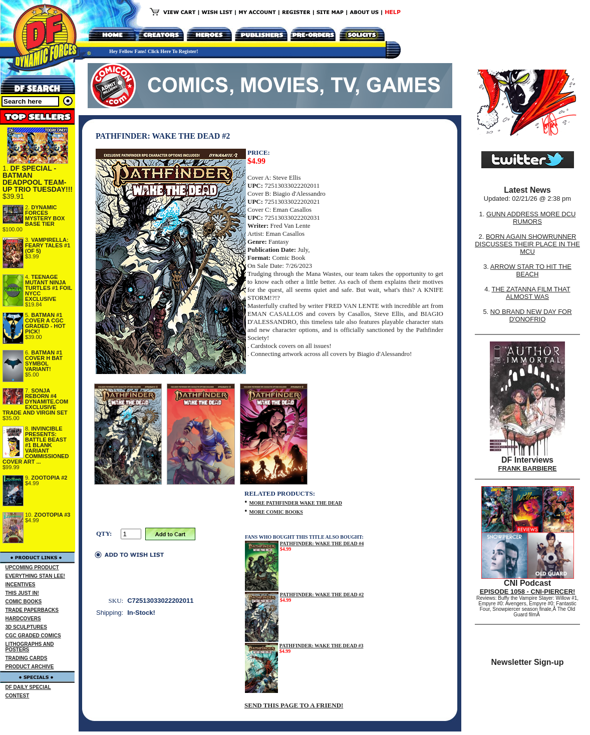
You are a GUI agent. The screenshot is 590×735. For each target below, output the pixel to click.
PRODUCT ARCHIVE (30, 666)
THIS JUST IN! (22, 593)
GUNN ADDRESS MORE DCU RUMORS (530, 217)
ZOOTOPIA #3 (52, 515)
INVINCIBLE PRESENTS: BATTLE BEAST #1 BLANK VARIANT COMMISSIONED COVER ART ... (36, 445)
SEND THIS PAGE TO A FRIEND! (293, 705)
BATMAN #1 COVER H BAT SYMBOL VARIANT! (44, 360)
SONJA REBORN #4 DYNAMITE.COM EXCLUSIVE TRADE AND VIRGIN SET (35, 402)
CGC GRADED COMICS (33, 635)
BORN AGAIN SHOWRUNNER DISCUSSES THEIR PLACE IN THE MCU (527, 244)
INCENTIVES (21, 584)
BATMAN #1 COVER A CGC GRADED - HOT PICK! (45, 323)
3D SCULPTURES (26, 627)
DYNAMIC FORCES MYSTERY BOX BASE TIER (45, 215)
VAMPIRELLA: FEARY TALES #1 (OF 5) (47, 245)
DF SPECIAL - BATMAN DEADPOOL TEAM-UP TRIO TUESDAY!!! (38, 178)
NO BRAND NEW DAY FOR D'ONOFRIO (531, 315)
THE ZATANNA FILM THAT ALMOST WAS (531, 292)
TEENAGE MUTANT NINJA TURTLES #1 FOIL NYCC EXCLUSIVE (48, 288)
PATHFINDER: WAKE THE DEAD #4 (322, 543)
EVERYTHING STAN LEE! (35, 576)
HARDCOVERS (23, 618)
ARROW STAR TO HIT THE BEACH (530, 270)
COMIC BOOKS (24, 601)
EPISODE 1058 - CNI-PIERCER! (527, 591)
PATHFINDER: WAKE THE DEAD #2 (322, 594)
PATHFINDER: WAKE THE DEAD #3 (321, 645)
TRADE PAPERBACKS (32, 610)
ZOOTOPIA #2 (49, 478)
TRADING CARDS (27, 658)
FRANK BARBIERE (527, 468)
